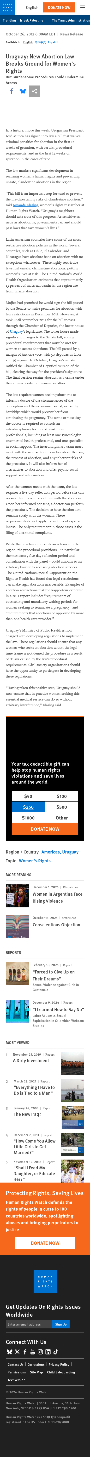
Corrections (36, 1364)
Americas (51, 851)
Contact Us (16, 1364)
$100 (62, 795)
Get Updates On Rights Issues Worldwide (43, 1310)
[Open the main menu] (82, 7)
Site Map (36, 1372)
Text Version (16, 1379)
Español (53, 42)
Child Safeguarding (61, 1372)
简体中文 (40, 42)
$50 (28, 795)
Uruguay (16, 331)
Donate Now (59, 7)
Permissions (17, 1372)
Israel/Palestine (34, 20)
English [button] (32, 7)
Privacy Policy (59, 1364)
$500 (61, 806)
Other (62, 817)
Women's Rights (35, 860)
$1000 (28, 817)
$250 (28, 806)
